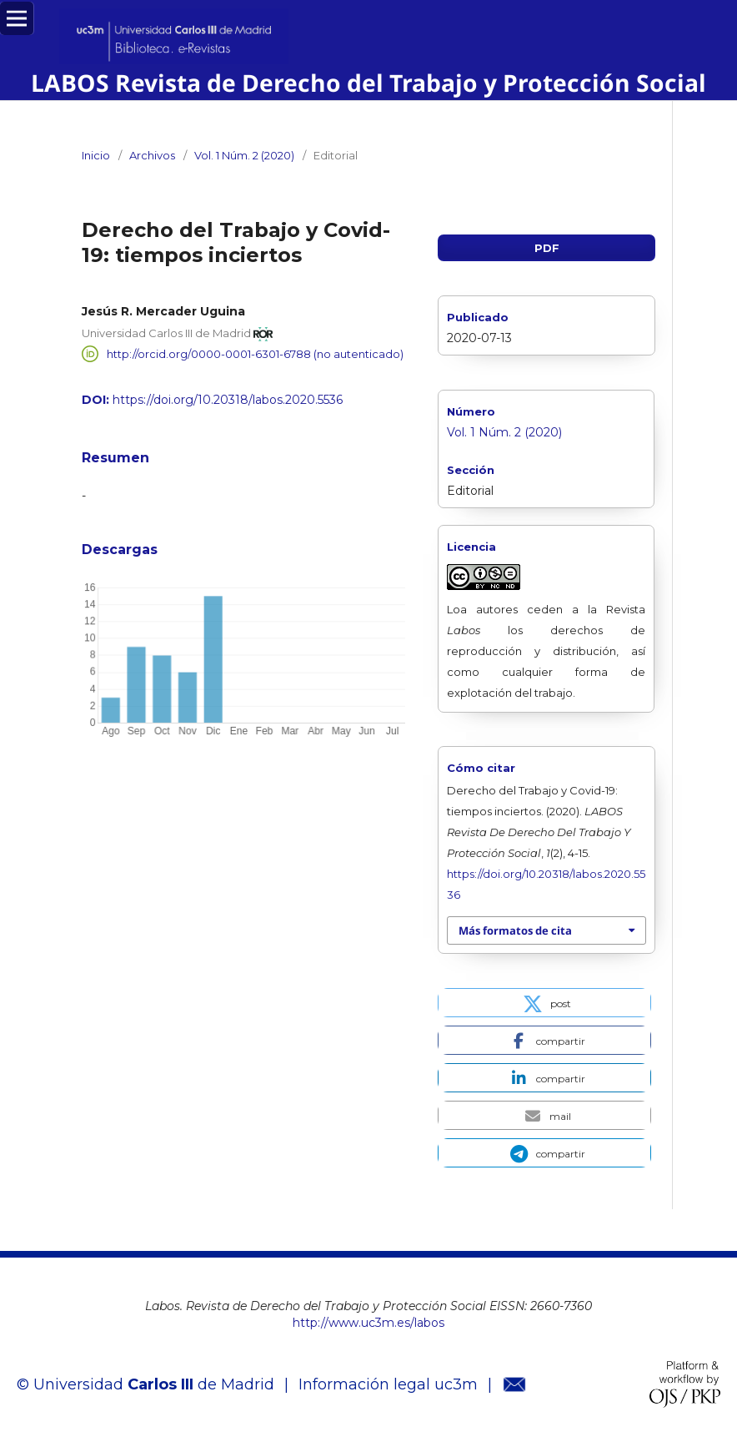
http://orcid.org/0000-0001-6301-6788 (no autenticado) (255, 354)
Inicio (96, 155)
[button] (544, 1002)
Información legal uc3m (388, 1384)
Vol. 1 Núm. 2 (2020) (244, 155)
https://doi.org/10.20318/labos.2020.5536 (228, 399)
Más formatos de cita (515, 930)
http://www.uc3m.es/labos (368, 1322)
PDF (546, 248)
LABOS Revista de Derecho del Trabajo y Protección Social (368, 82)
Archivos (152, 155)
